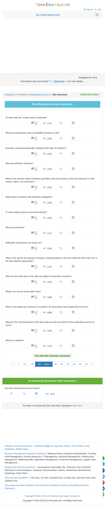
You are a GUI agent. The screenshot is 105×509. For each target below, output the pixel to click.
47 (68, 364)
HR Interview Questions (47, 485)
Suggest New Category (89, 94)
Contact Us (75, 496)
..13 (24, 364)
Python (67, 446)
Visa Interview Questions (16, 478)
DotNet (80, 446)
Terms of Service (50, 496)
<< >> (59, 81)
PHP (74, 446)
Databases (10, 449)
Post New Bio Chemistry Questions (52, 355)
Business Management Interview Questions (25, 453)
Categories (10, 94)
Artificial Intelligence (44, 446)
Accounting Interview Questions (19, 485)
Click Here (77, 405)
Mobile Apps (22, 449)
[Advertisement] (52, 43)
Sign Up (88, 9)
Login (97, 9)
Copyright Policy (32, 496)
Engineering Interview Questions (20, 467)
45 (55, 364)
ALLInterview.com (48, 14)
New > (48, 364)
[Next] (92, 364)
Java (87, 446)
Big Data (59, 446)
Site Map (64, 496)
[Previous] (13, 364)
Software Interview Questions (18, 446)
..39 (39, 364)
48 (74, 364)
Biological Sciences (40, 94)
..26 (31, 364)
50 (86, 364)
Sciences (23, 94)
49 (80, 364)
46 (61, 364)
